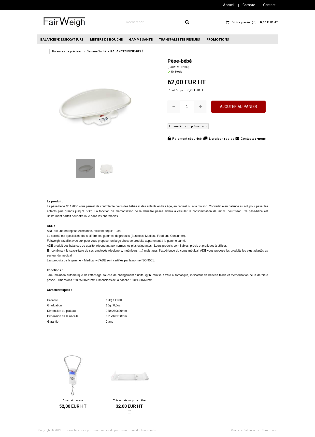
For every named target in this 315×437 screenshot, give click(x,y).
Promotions (217, 39)
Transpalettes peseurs (179, 39)
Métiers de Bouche (106, 39)
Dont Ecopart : (178, 90)
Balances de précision (67, 51)
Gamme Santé (141, 39)
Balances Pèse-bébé (126, 51)
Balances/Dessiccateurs (62, 39)
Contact (269, 5)
